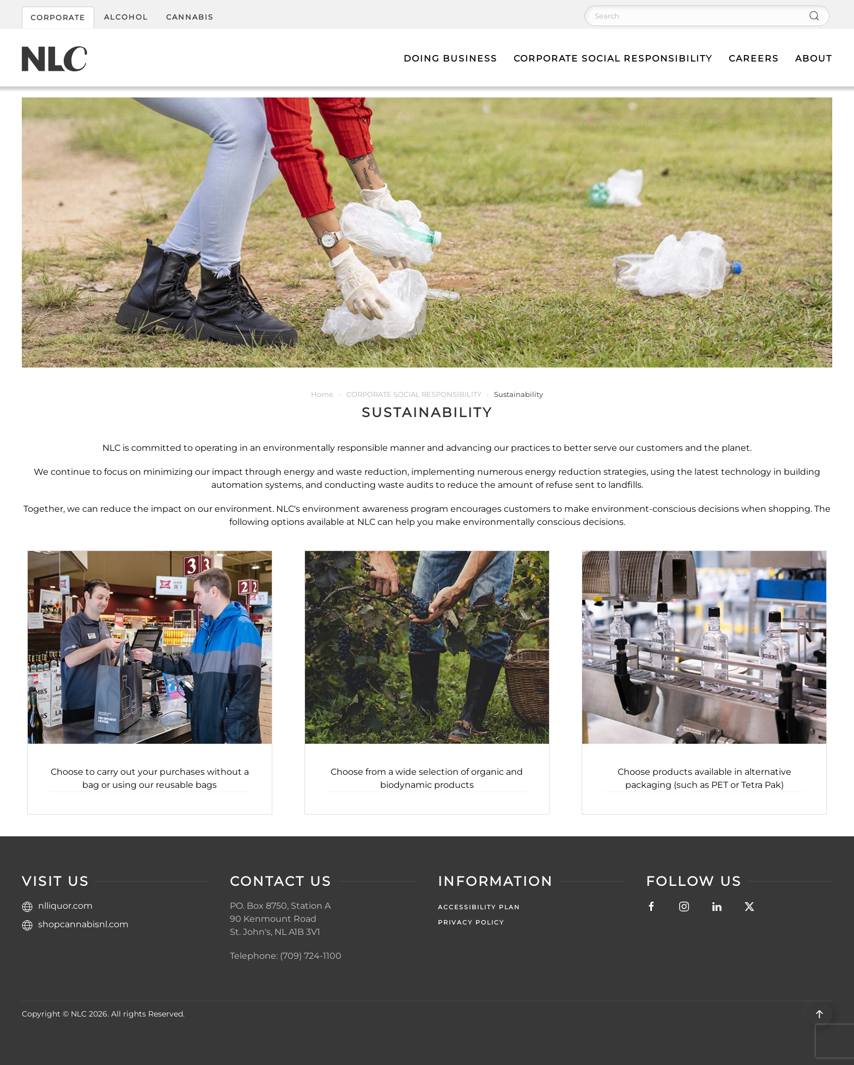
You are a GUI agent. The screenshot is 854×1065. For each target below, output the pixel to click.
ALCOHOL (126, 17)
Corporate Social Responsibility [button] (613, 58)
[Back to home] (54, 59)
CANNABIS (189, 17)
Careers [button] (754, 58)
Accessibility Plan (479, 907)
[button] (819, 1014)
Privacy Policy (471, 922)
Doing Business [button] (450, 58)
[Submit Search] (814, 15)
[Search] (706, 15)
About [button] (813, 58)
